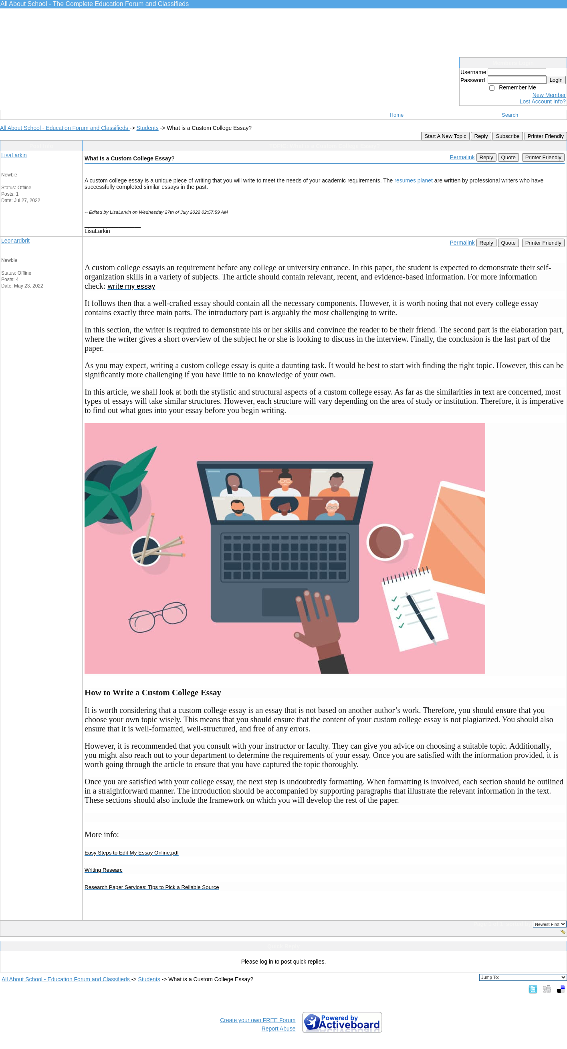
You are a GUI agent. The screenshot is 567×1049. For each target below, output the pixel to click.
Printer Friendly (546, 136)
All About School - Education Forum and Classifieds (65, 128)
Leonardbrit (15, 240)
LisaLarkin (14, 155)
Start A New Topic (445, 136)
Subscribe (507, 136)
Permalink (462, 157)
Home (397, 115)
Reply (481, 136)
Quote (508, 157)
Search (510, 115)
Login (556, 80)
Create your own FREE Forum (257, 1020)
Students (147, 128)
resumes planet (413, 180)
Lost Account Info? (543, 101)
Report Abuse (279, 1028)
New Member (549, 95)
